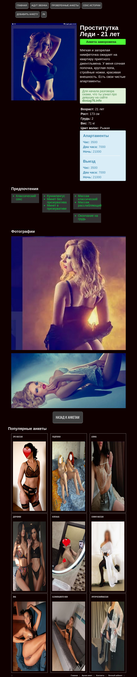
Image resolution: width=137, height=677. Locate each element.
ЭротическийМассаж (99, 596)
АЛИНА (94, 436)
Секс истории (91, 5)
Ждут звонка (39, 5)
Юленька (55, 516)
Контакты (100, 675)
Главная (22, 5)
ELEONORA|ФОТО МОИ (60, 596)
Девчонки (17, 516)
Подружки (56, 436)
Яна (14, 596)
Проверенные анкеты (65, 5)
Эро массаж (18, 436)
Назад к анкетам (67, 417)
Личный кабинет (115, 675)
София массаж (97, 516)
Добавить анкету (27, 14)
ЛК (43, 14)
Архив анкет (87, 675)
